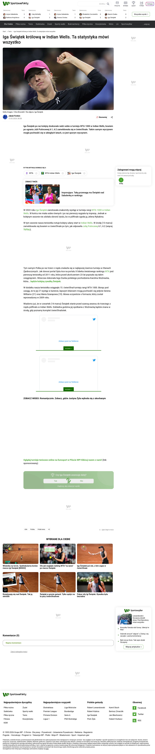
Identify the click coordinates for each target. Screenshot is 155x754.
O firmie (27, 732)
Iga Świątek (41, 210)
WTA (107, 271)
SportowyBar (126, 24)
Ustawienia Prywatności (63, 732)
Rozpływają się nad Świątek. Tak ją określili (17, 595)
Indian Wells (86, 223)
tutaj (47, 749)
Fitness (7, 719)
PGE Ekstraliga (70, 719)
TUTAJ (26, 229)
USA (26, 529)
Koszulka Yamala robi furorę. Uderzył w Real (134, 629)
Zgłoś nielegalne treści (19, 652)
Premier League (50, 711)
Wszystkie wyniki (140, 14)
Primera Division (50, 715)
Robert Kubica (93, 711)
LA (117, 24)
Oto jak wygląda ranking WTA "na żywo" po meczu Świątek (56, 567)
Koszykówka (100, 24)
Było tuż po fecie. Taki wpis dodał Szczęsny (132, 641)
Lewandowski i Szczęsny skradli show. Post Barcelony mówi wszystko (141, 619)
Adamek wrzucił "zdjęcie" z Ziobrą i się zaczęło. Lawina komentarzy (134, 635)
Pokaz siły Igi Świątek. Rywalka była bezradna (92, 595)
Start (4, 31)
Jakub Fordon (14, 116)
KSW (6, 723)
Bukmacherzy (73, 24)
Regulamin (88, 732)
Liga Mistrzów (70, 707)
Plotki (47, 735)
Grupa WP (18, 732)
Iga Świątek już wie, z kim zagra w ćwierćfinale (91, 567)
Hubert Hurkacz (115, 719)
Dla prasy (36, 732)
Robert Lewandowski (96, 707)
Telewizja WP (38, 735)
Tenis (30, 24)
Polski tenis (41, 529)
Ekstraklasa (48, 707)
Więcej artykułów (133, 647)
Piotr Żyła (91, 719)
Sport (73, 735)
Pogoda (6, 735)
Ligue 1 (46, 719)
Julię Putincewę (90, 226)
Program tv (26, 735)
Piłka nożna (20, 24)
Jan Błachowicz (115, 715)
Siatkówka (40, 24)
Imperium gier (83, 735)
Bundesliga (69, 711)
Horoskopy (15, 735)
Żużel (49, 24)
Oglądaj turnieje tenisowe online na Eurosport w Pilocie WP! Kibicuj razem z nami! (62, 460)
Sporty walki (60, 24)
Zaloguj (150, 4)
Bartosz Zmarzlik (116, 711)
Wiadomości (64, 735)
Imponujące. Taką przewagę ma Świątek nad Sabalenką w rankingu (83, 194)
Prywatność (47, 732)
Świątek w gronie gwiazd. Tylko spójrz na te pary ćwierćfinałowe (57, 595)
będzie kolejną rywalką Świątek (45, 281)
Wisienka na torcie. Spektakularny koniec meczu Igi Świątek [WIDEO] (20, 567)
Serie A (67, 715)
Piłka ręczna (87, 24)
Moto (111, 24)
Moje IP (55, 735)
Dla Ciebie (8, 24)
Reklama (78, 732)
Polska (32, 529)
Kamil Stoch (114, 707)
